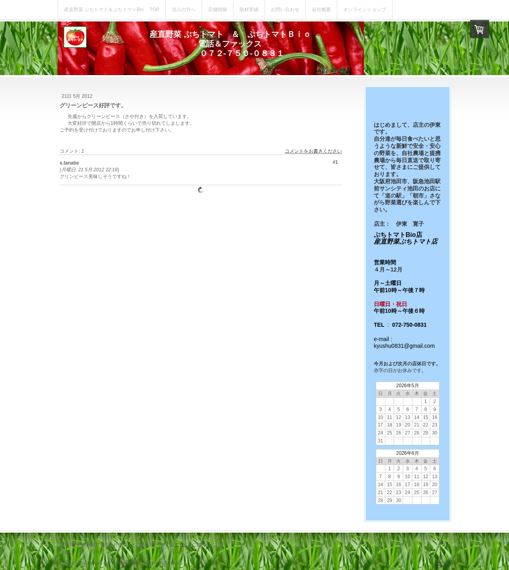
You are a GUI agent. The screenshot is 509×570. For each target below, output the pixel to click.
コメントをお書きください (313, 151)
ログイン (442, 563)
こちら (181, 544)
